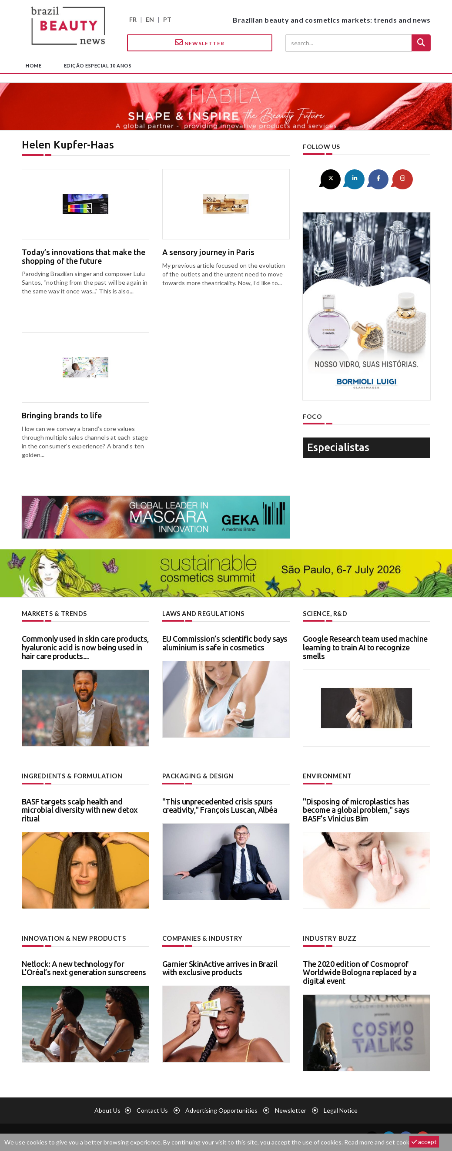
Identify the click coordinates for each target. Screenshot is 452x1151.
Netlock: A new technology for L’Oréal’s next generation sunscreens (84, 967)
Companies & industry (202, 938)
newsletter (290, 1109)
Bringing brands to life (62, 415)
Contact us (152, 1109)
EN (150, 19)
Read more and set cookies (380, 1142)
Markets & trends (54, 613)
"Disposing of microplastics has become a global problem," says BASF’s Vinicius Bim (356, 810)
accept (424, 1141)
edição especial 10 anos (98, 65)
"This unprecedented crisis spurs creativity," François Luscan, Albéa (220, 805)
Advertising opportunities (221, 1109)
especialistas (338, 447)
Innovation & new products (74, 938)
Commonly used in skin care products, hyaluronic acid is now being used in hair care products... (85, 647)
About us (107, 1109)
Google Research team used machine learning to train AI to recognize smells (365, 647)
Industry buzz (329, 938)
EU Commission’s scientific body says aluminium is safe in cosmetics (225, 643)
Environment (327, 775)
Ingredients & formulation (72, 775)
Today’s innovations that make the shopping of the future (83, 256)
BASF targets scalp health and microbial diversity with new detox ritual (80, 810)
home (33, 65)
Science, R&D (325, 613)
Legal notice (341, 1109)
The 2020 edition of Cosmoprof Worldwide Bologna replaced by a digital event (360, 972)
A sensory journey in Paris (208, 252)
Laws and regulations (202, 613)
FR (133, 19)
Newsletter (199, 43)
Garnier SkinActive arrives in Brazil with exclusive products (220, 967)
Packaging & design (198, 775)
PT (167, 19)
